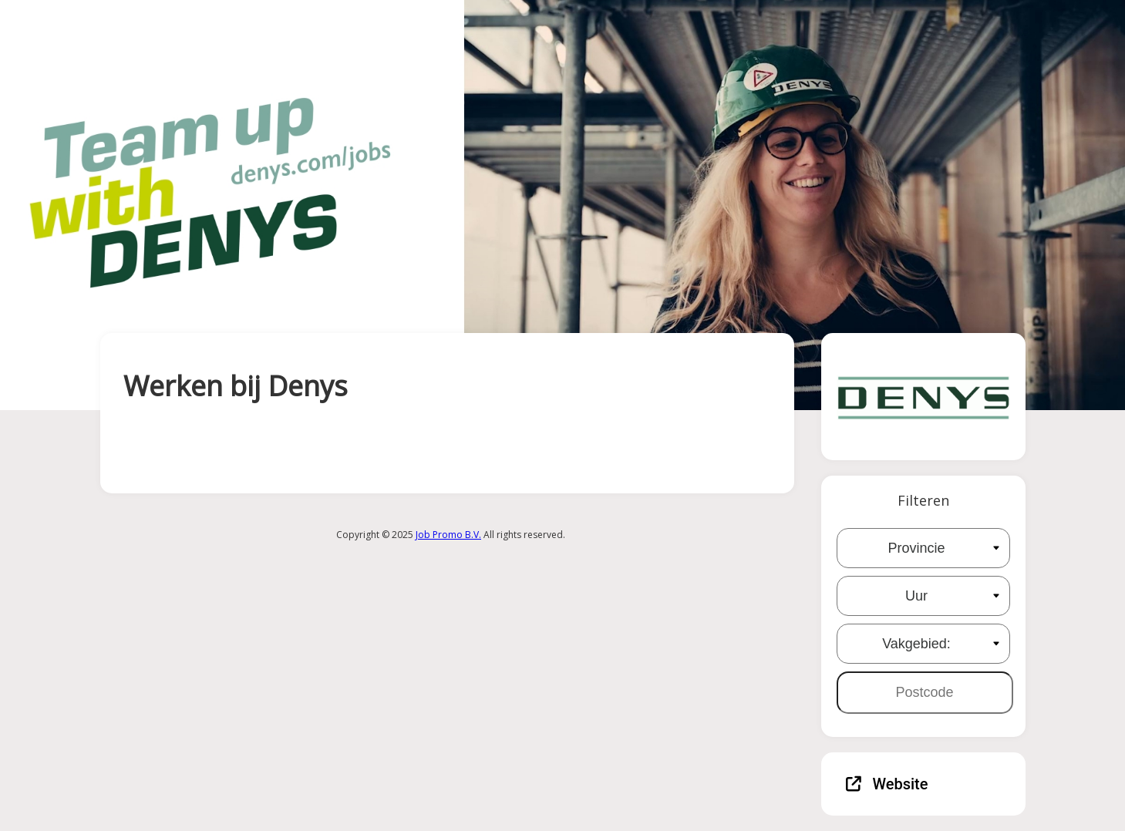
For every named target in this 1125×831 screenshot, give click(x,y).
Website (887, 784)
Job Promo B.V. (448, 534)
